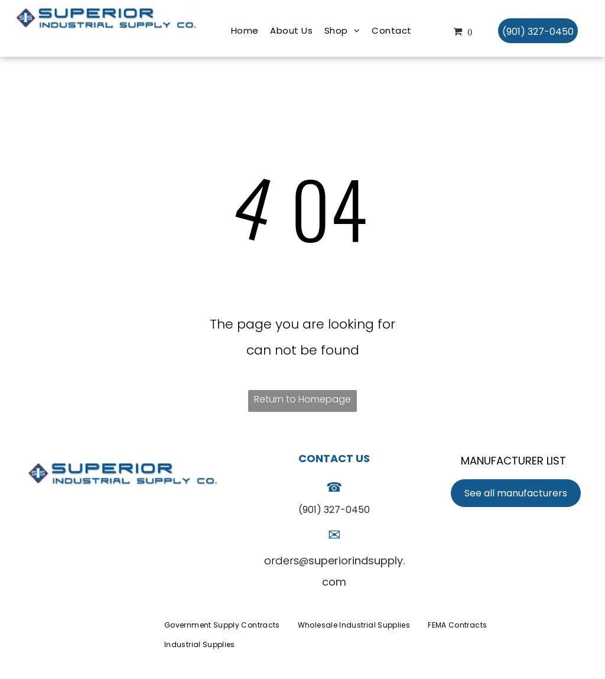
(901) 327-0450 (334, 509)
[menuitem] (245, 31)
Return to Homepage (302, 399)
